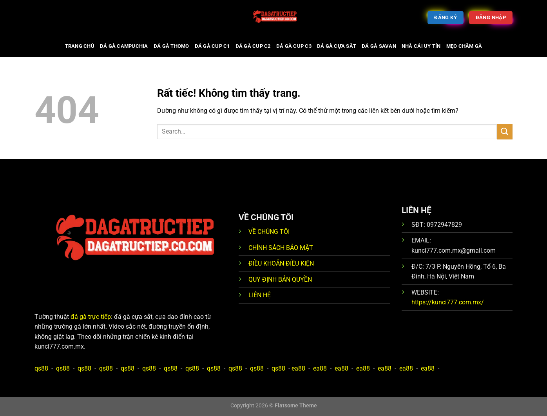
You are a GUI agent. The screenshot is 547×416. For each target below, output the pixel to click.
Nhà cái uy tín (421, 46)
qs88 (41, 368)
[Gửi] (505, 131)
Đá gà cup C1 (212, 46)
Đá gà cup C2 (253, 46)
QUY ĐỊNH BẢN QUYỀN (280, 279)
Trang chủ (79, 46)
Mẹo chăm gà (464, 46)
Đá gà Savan (379, 46)
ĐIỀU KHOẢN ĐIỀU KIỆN (281, 263)
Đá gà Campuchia (124, 46)
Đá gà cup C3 (294, 46)
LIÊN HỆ (259, 295)
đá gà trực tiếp (91, 316)
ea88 (298, 368)
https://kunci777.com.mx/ (447, 302)
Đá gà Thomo (171, 46)
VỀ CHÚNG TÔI (269, 231)
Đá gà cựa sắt (336, 46)
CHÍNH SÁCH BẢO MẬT (280, 247)
